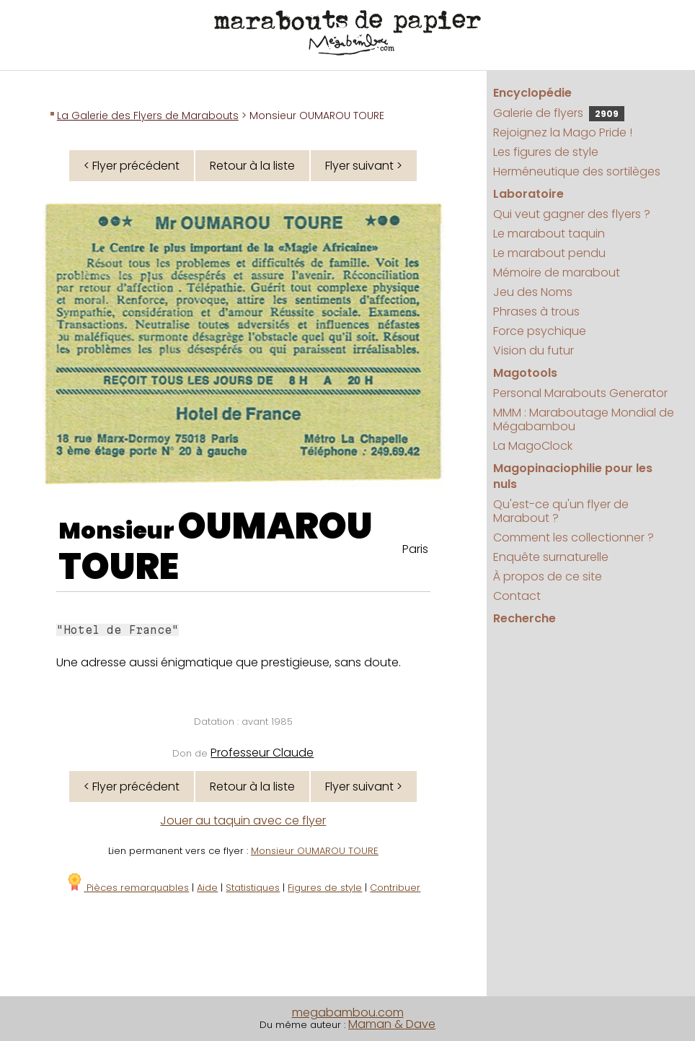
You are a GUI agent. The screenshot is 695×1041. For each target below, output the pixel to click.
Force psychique (539, 331)
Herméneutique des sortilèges (576, 171)
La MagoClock (532, 445)
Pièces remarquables (127, 887)
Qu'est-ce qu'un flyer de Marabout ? (561, 511)
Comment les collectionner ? (573, 537)
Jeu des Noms (532, 292)
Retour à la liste (252, 165)
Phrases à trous (536, 311)
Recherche (524, 618)
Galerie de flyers (558, 113)
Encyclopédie (532, 92)
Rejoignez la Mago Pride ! (562, 132)
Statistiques (253, 887)
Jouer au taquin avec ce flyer (243, 820)
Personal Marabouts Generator (580, 393)
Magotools (525, 373)
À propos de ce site (547, 576)
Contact (517, 596)
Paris (415, 549)
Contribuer (395, 887)
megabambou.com (348, 1012)
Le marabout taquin (549, 233)
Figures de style (325, 887)
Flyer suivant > (363, 165)
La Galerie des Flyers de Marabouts (148, 115)
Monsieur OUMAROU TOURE (315, 851)
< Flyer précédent (132, 165)
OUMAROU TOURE (215, 546)
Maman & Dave (391, 1024)
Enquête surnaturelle (550, 557)
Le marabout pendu (549, 253)
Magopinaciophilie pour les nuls (572, 476)
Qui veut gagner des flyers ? (571, 214)
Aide (207, 887)
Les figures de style (545, 152)
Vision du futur (533, 350)
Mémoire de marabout (556, 272)
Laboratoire (528, 194)
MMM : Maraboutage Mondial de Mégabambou (583, 419)
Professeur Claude (262, 752)
